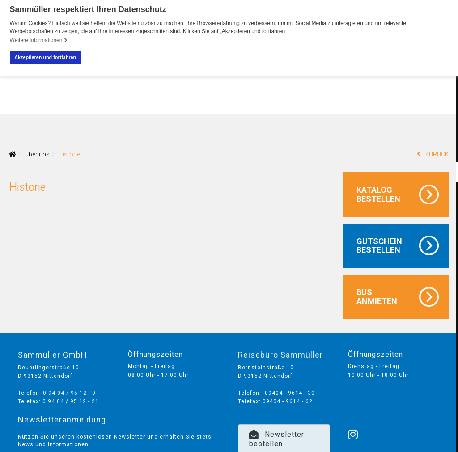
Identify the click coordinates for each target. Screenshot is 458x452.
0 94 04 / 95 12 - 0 (69, 392)
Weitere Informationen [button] (39, 40)
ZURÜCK (433, 153)
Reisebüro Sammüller (280, 354)
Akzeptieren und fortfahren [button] (45, 57)
